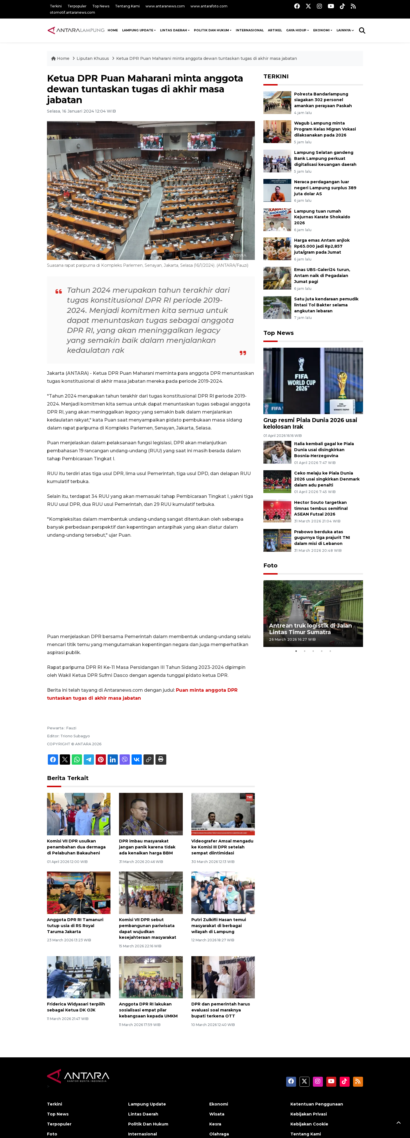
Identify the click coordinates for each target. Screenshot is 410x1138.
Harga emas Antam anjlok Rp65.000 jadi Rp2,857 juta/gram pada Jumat (322, 246)
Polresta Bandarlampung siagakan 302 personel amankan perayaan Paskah (323, 100)
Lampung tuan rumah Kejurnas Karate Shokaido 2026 (322, 217)
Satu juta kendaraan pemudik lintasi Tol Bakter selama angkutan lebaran (326, 304)
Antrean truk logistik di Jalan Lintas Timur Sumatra (310, 629)
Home (61, 58)
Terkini (56, 6)
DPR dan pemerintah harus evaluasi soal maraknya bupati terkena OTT (220, 1010)
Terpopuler (77, 6)
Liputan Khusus (93, 58)
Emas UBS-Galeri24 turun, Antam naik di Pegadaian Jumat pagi (322, 275)
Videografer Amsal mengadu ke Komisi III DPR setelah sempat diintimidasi (222, 847)
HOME (113, 30)
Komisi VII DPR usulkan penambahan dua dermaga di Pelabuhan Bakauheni (76, 847)
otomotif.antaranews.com (72, 12)
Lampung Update (137, 30)
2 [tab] (305, 651)
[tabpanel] (313, 613)
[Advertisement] (151, 586)
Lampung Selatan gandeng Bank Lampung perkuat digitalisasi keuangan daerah (325, 158)
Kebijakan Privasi (308, 1114)
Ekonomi (321, 30)
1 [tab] (296, 651)
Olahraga (219, 1134)
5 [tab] (330, 651)
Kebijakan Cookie (309, 1124)
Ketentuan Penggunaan (316, 1104)
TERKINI (276, 76)
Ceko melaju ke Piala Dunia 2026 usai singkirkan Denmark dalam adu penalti (327, 479)
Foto (270, 565)
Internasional (250, 30)
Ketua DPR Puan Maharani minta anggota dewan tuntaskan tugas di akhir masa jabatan (206, 58)
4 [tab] (322, 651)
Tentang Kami (127, 6)
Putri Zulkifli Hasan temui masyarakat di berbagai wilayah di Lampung (218, 925)
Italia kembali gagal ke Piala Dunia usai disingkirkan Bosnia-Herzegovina (324, 449)
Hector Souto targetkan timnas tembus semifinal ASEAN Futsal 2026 (321, 508)
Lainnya (344, 30)
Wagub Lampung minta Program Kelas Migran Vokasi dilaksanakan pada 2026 (325, 129)
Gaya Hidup (296, 30)
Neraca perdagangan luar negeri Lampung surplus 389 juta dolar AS (325, 187)
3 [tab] (313, 651)
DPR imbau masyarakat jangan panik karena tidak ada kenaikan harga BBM (147, 847)
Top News (100, 6)
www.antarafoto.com (208, 6)
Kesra (215, 1124)
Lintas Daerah (173, 30)
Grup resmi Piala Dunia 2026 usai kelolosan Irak (310, 423)
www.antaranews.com (165, 6)
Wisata (216, 1114)
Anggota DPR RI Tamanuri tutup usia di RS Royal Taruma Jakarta (75, 925)
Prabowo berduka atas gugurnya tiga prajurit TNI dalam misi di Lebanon (322, 537)
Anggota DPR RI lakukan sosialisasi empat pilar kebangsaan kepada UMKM (148, 1010)
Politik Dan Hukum (211, 30)
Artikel (275, 30)
